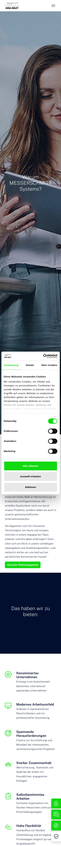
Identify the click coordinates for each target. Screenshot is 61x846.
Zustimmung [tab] (11, 365)
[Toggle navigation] (53, 5)
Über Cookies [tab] (49, 365)
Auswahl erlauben (30, 476)
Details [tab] (30, 365)
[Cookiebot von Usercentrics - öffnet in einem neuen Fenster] (43, 356)
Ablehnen (30, 487)
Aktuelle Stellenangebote (22, 564)
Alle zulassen (30, 465)
